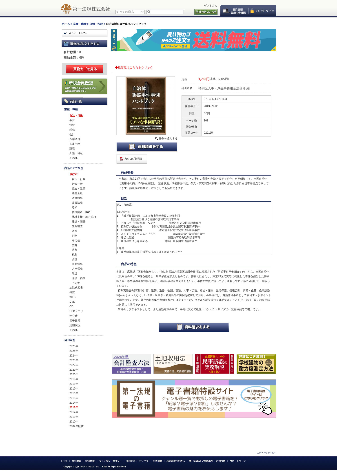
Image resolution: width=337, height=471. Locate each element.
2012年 (73, 412)
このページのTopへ (266, 452)
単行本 (73, 174)
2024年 (73, 355)
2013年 (73, 407)
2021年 (73, 369)
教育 (72, 120)
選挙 (74, 207)
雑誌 (72, 292)
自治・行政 (96, 24)
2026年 (73, 346)
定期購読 (74, 325)
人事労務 (74, 143)
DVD (72, 301)
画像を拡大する (168, 138)
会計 (72, 134)
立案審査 (77, 226)
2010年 (73, 421)
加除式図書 (76, 287)
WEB (72, 297)
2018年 (73, 383)
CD (71, 306)
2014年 (73, 402)
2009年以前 (76, 426)
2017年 (73, 388)
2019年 (73, 379)
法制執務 (77, 198)
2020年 (73, 374)
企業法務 (74, 139)
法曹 (72, 125)
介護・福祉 (76, 153)
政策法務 (77, 202)
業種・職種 (79, 24)
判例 (74, 235)
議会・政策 (78, 188)
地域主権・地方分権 (84, 216)
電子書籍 (74, 320)
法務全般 (77, 193)
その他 (73, 158)
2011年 (73, 416)
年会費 (73, 315)
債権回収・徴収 (81, 212)
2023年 (73, 360)
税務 (72, 129)
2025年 (73, 350)
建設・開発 (78, 221)
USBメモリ (76, 311)
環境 (72, 148)
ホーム (66, 24)
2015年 (73, 398)
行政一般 (77, 183)
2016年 (73, 393)
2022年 (73, 365)
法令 (74, 231)
